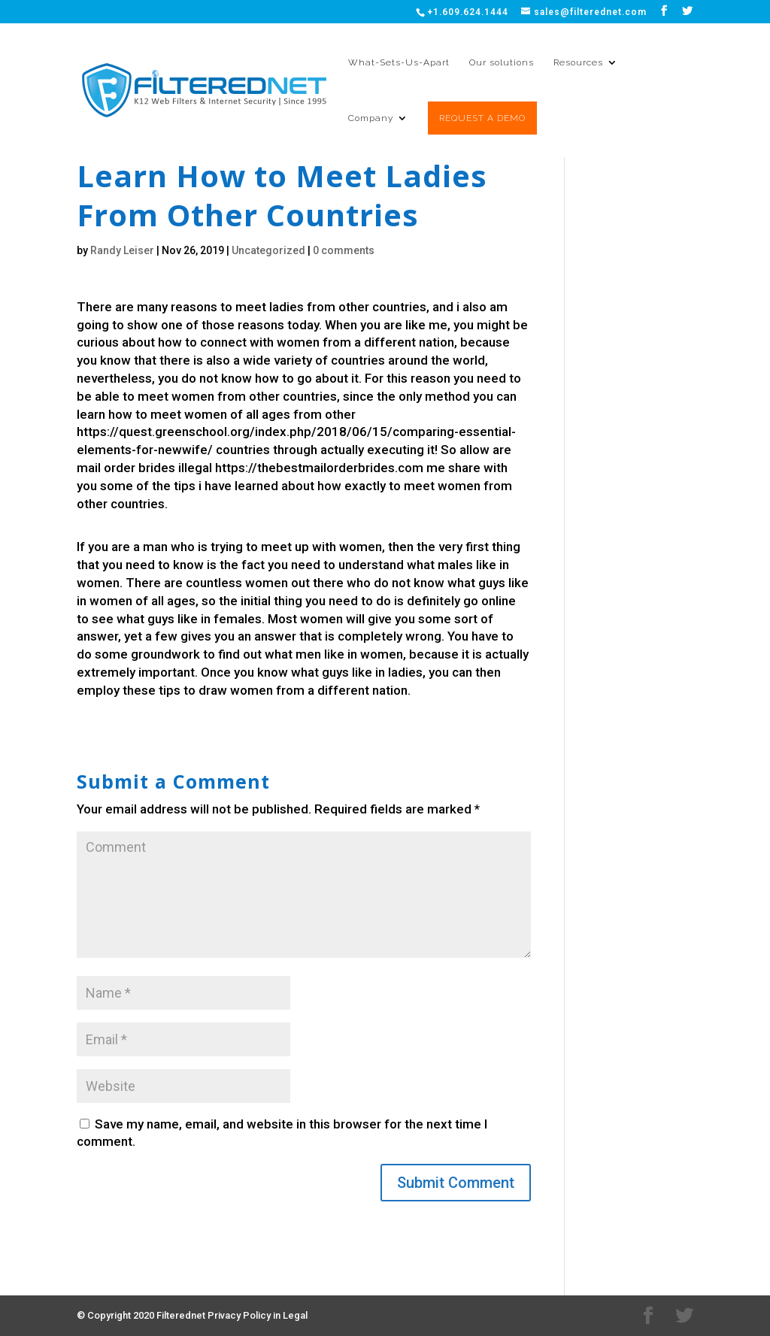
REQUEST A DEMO (482, 118)
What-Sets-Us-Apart (399, 62)
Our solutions (501, 62)
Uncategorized (268, 250)
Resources (578, 62)
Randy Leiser (122, 250)
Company (370, 118)
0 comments (343, 250)
